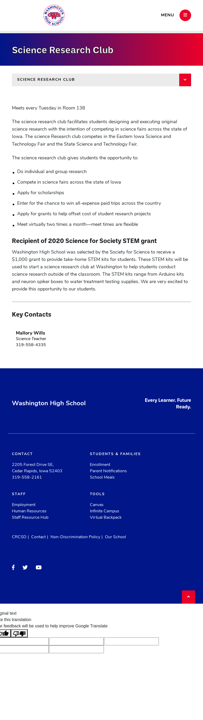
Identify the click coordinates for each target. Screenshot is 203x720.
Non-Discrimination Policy (75, 537)
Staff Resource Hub (30, 518)
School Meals (102, 477)
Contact (38, 537)
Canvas (97, 505)
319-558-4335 (31, 345)
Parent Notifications (108, 471)
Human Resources (29, 511)
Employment (23, 505)
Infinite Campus (104, 511)
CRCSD (19, 537)
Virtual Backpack (106, 518)
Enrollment (100, 465)
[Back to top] (188, 597)
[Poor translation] (19, 633)
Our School (115, 537)
